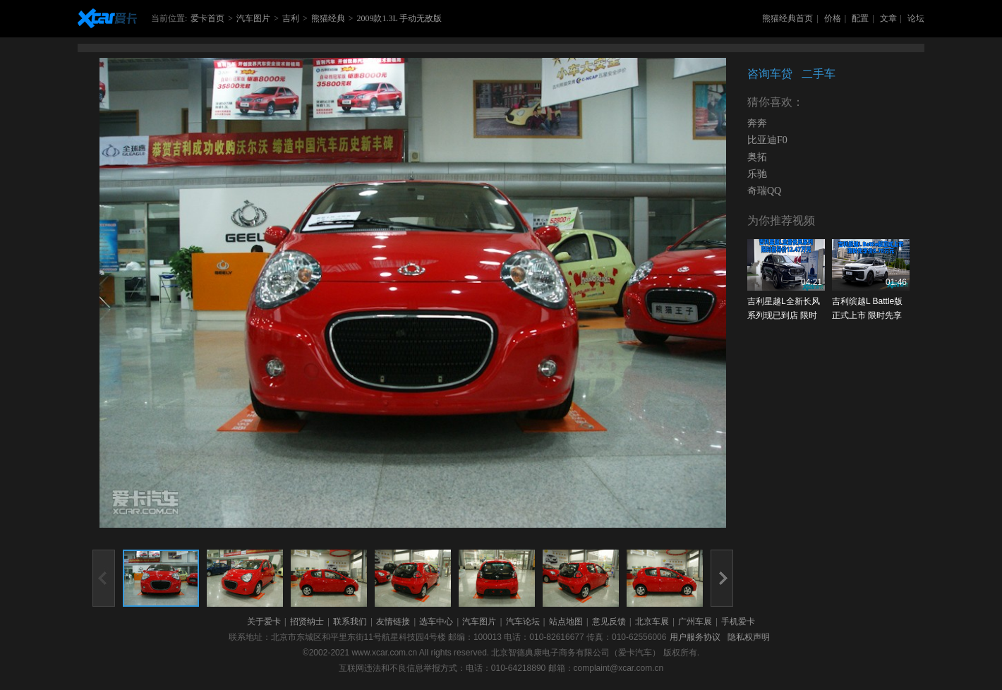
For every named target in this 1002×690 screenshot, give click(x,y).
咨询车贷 (769, 74)
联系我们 (350, 622)
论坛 (915, 18)
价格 (832, 18)
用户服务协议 (695, 637)
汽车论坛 (523, 622)
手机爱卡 (738, 622)
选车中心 (436, 622)
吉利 (290, 18)
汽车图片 (253, 18)
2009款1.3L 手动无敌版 (399, 18)
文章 (888, 18)
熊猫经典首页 (787, 18)
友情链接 (393, 622)
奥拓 (757, 157)
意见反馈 (609, 622)
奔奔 (757, 123)
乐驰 (757, 174)
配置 (860, 18)
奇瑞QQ (764, 191)
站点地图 (566, 622)
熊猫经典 (328, 18)
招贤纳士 (307, 622)
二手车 (818, 74)
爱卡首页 (207, 18)
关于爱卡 (264, 622)
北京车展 (652, 622)
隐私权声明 (749, 637)
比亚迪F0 (767, 140)
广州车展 (695, 622)
